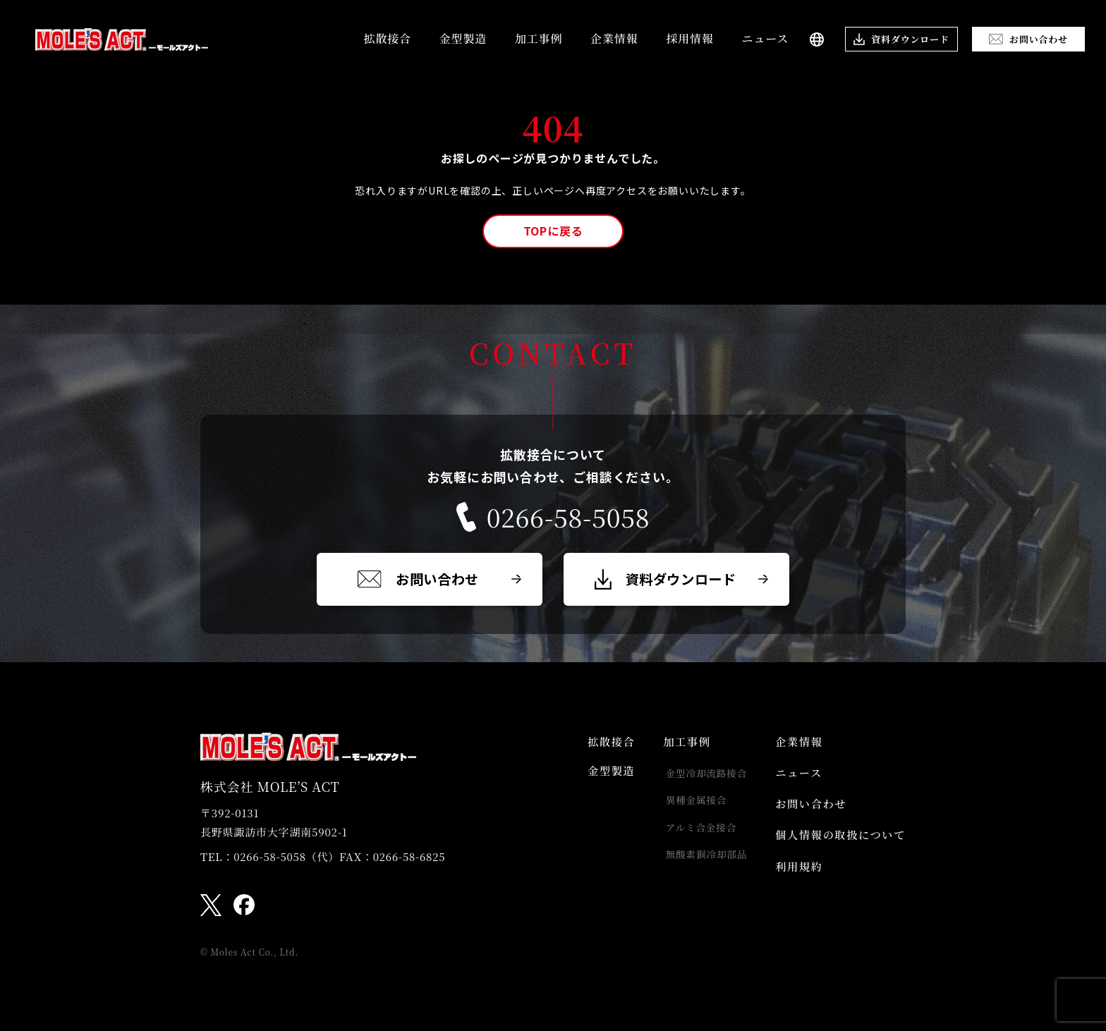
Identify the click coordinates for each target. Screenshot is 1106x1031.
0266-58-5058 (553, 517)
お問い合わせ (807, 812)
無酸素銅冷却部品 (699, 864)
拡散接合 (387, 38)
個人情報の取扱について (838, 846)
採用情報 (689, 38)
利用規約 (794, 880)
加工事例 (538, 38)
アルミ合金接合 (693, 835)
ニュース (765, 38)
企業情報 (614, 38)
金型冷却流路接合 (699, 777)
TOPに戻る (553, 230)
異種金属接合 (688, 806)
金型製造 (463, 38)
